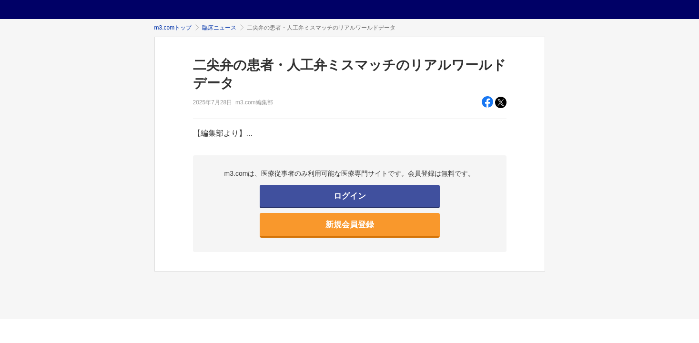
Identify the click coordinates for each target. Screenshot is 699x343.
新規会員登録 (349, 224)
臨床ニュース (219, 27)
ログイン (350, 196)
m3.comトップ (173, 27)
